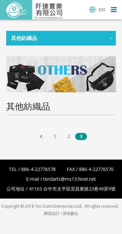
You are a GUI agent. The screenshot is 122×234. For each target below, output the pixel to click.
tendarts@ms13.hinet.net (69, 179)
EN (97, 9)
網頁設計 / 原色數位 (61, 213)
